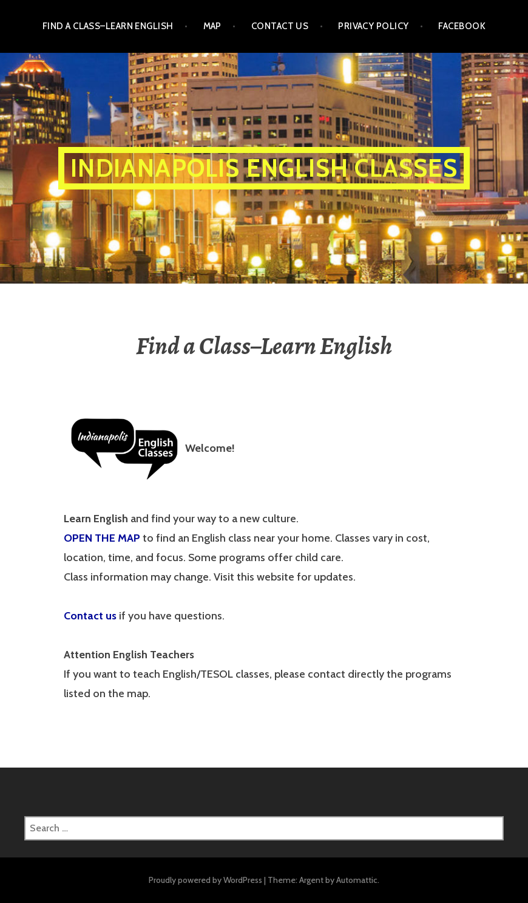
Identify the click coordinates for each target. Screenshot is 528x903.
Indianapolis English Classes (264, 168)
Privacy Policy (373, 26)
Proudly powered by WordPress (205, 879)
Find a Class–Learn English (108, 26)
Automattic (356, 879)
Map (212, 26)
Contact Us (280, 26)
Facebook (462, 26)
